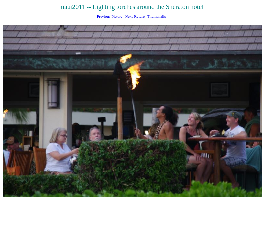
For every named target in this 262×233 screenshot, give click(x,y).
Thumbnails (156, 16)
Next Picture (135, 16)
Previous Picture (109, 16)
